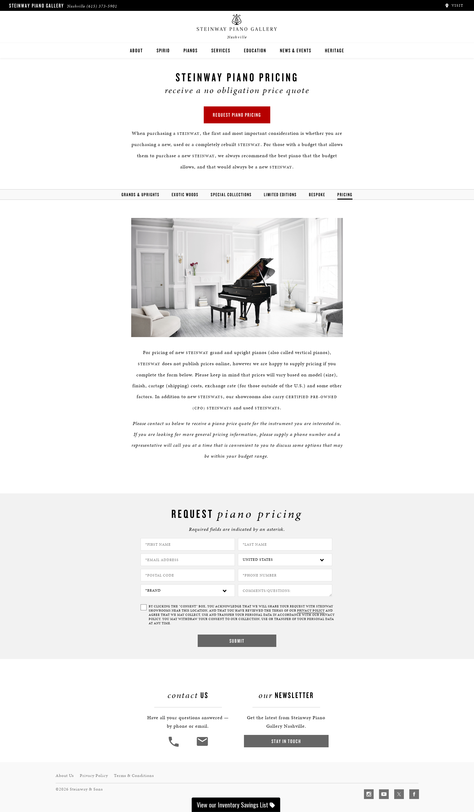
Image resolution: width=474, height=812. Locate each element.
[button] (174, 745)
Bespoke (317, 194)
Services (220, 50)
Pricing (344, 194)
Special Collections (231, 194)
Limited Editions (280, 194)
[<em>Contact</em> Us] (202, 745)
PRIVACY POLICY (311, 611)
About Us (65, 775)
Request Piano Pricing (237, 115)
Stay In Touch (286, 741)
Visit (453, 5)
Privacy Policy (94, 775)
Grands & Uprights (141, 194)
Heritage (334, 50)
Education (255, 50)
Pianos (190, 50)
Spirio (163, 50)
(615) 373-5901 (101, 6)
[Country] (285, 560)
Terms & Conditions (134, 775)
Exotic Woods (185, 194)
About (136, 50)
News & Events (295, 50)
